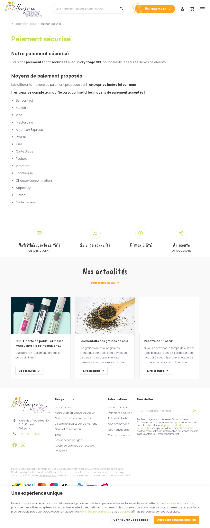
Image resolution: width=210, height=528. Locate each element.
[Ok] (194, 410)
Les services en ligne (68, 440)
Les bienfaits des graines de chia (104, 341)
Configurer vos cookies (130, 520)
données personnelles (95, 511)
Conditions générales (111, 468)
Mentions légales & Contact (84, 468)
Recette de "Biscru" (158, 341)
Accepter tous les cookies (176, 520)
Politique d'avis (117, 418)
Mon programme (158, 9)
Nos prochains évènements (73, 418)
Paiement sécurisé (120, 413)
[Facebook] (14, 444)
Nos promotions (118, 424)
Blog (58, 434)
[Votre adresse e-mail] (168, 410)
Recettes (61, 451)
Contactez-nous (119, 435)
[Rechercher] (121, 9)
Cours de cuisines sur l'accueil (74, 445)
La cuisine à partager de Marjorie (76, 423)
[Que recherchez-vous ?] (88, 9)
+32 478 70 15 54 (30, 434)
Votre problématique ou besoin (75, 412)
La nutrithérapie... (119, 407)
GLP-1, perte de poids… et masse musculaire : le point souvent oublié (39, 343)
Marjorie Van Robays (23, 23)
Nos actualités (105, 271)
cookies (170, 503)
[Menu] (202, 9)
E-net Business (48, 475)
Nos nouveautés (119, 429)
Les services (63, 407)
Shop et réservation (68, 429)
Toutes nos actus (102, 282)
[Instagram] (23, 444)
